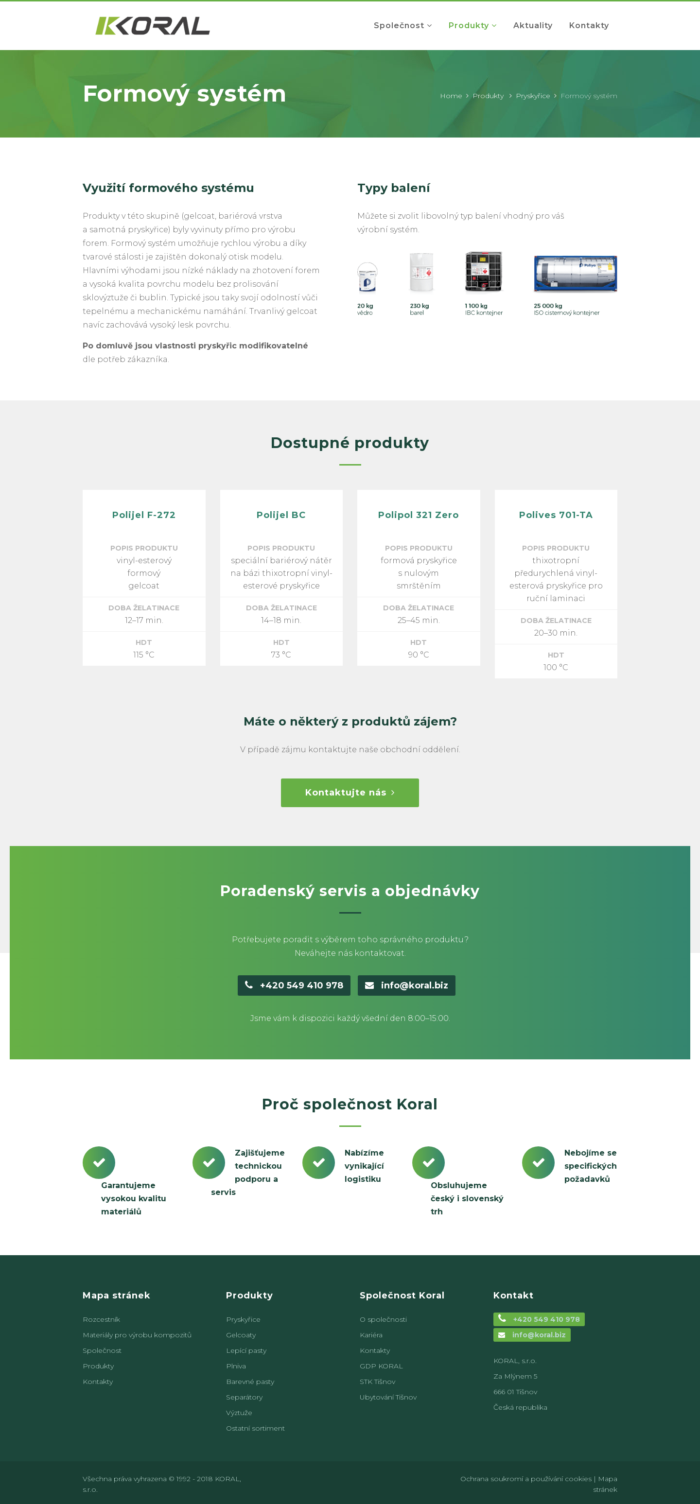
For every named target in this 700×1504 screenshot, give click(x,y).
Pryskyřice (533, 95)
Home (451, 95)
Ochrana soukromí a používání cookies (526, 1478)
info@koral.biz (406, 985)
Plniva (236, 1366)
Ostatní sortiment (255, 1428)
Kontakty (98, 1381)
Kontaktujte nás (350, 792)
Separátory (244, 1397)
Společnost (102, 1350)
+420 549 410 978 (294, 985)
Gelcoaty (241, 1335)
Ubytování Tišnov (388, 1397)
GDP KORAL (381, 1366)
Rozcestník (101, 1319)
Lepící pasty (246, 1350)
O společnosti (383, 1319)
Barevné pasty (250, 1381)
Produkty (488, 95)
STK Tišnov (377, 1381)
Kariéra (371, 1335)
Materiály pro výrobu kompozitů (137, 1335)
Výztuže (239, 1412)
